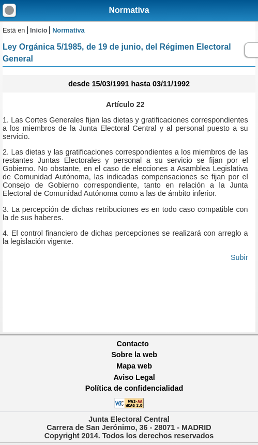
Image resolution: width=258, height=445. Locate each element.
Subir (239, 257)
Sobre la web (134, 354)
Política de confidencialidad (134, 388)
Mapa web (134, 366)
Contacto (133, 344)
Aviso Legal (134, 377)
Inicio (38, 30)
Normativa (129, 10)
